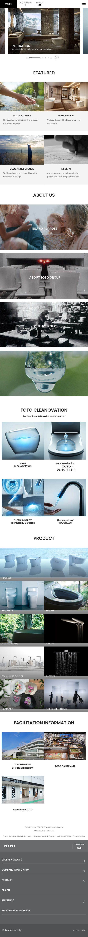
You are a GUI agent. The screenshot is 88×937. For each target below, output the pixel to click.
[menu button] (84, 4)
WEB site (67, 836)
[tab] (26, 57)
